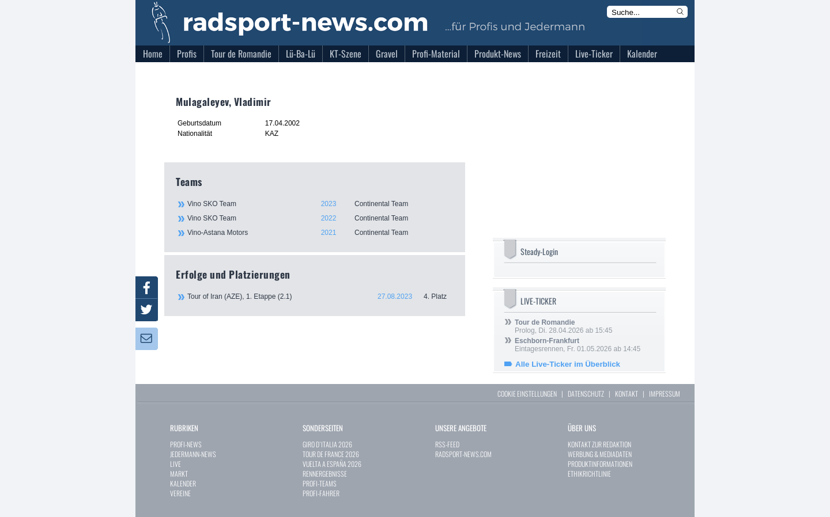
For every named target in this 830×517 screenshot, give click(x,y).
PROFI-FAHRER (321, 493)
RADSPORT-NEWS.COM (463, 454)
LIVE (175, 464)
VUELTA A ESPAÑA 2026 (332, 464)
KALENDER (183, 483)
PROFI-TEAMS (320, 483)
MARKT (179, 473)
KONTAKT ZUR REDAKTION (599, 444)
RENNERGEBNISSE (325, 473)
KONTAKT (626, 393)
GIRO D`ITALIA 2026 (327, 444)
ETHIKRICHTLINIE (589, 473)
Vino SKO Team (319, 204)
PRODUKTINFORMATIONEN (600, 464)
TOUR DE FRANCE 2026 (331, 454)
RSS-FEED (447, 444)
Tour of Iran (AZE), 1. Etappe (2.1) (320, 296)
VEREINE (180, 493)
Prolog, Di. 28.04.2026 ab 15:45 (563, 326)
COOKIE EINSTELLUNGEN (527, 393)
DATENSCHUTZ (586, 393)
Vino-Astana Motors (319, 233)
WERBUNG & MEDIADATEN (600, 454)
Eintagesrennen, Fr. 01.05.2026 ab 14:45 (577, 345)
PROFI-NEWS (186, 444)
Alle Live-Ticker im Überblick (567, 364)
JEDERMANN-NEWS (193, 454)
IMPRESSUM (664, 393)
